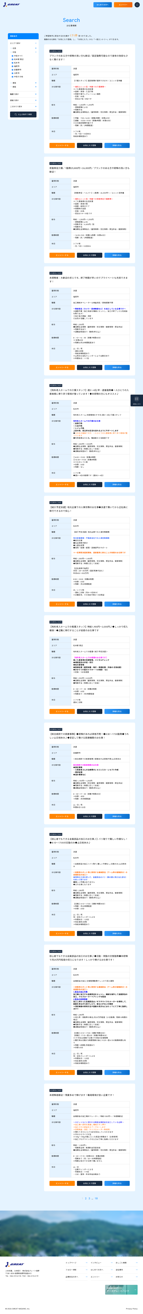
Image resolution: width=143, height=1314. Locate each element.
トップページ (71, 1263)
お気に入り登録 (89, 145)
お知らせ (119, 1277)
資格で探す (23, 100)
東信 (23, 83)
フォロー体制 (71, 1270)
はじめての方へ (103, 5)
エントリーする (62, 145)
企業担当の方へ (72, 1277)
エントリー (123, 5)
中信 (23, 52)
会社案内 (119, 1270)
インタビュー (96, 1263)
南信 (23, 87)
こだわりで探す (23, 106)
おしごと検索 (121, 1263)
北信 (23, 48)
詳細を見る (117, 145)
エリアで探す (23, 43)
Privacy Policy (132, 1309)
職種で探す (23, 94)
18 (96, 1198)
